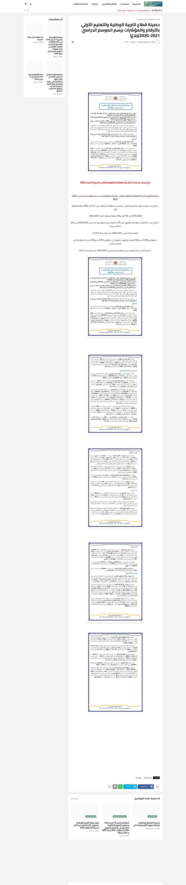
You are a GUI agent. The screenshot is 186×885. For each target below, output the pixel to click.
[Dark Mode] (31, 4)
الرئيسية (136, 4)
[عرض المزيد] (109, 786)
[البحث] (26, 4)
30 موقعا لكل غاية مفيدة (35, 38)
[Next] (25, 10)
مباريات (94, 4)
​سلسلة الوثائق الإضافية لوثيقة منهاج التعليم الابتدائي (146, 824)
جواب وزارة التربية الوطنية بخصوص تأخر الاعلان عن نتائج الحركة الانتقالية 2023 (86, 825)
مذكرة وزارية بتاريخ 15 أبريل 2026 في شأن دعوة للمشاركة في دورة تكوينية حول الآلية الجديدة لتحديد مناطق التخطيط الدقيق (54, 82)
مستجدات (124, 4)
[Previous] (28, 10)
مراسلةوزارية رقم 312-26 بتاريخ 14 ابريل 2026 (133, 10)
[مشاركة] (73, 42)
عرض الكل (74, 798)
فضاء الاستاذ (141, 19)
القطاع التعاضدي (109, 4)
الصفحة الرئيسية (154, 19)
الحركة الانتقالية (80, 4)
